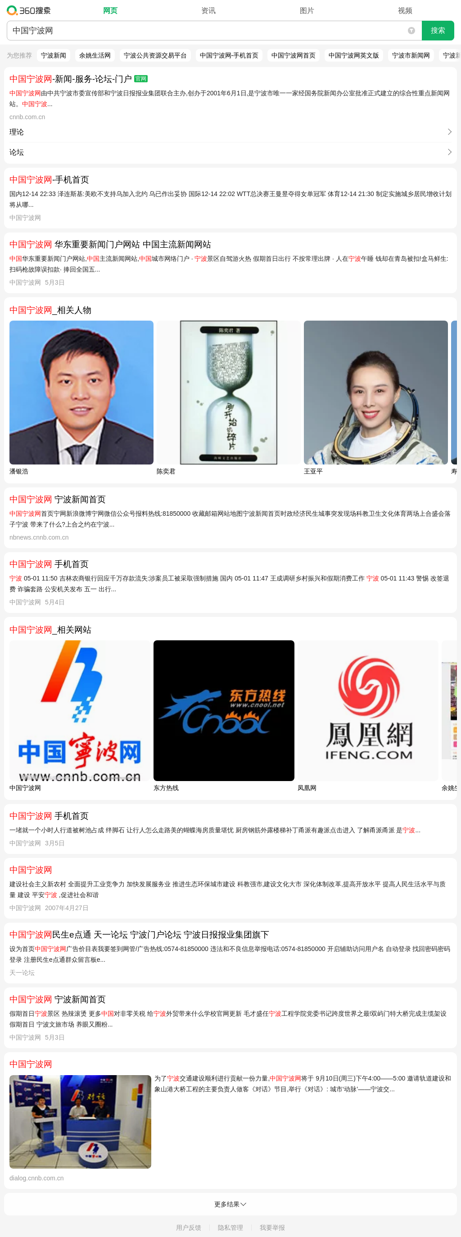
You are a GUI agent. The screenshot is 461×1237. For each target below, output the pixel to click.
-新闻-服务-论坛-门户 (78, 79)
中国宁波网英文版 (354, 55)
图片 (307, 10)
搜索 (438, 30)
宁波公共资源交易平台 (155, 55)
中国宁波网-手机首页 (229, 55)
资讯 (208, 10)
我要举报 (272, 1227)
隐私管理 (230, 1227)
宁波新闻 (53, 55)
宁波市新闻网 (411, 55)
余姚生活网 (95, 55)
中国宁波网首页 (293, 55)
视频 (405, 10)
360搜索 (31, 10)
